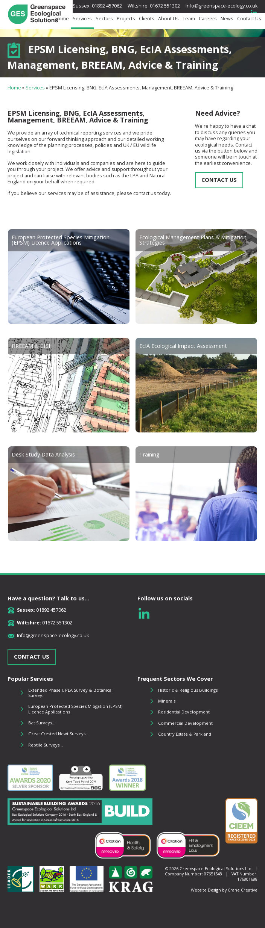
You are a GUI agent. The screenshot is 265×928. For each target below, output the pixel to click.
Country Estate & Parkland (184, 734)
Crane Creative (242, 890)
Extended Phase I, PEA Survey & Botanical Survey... (70, 692)
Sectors (104, 19)
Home (62, 19)
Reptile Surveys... (45, 745)
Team (189, 19)
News (227, 19)
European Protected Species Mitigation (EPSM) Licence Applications (75, 708)
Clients (146, 19)
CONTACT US (219, 179)
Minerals (166, 701)
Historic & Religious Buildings (188, 690)
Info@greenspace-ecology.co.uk (221, 6)
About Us (168, 19)
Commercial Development (185, 723)
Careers (208, 19)
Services (82, 19)
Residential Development (184, 712)
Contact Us (249, 19)
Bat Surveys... (41, 722)
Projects (126, 19)
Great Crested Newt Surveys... (58, 733)
